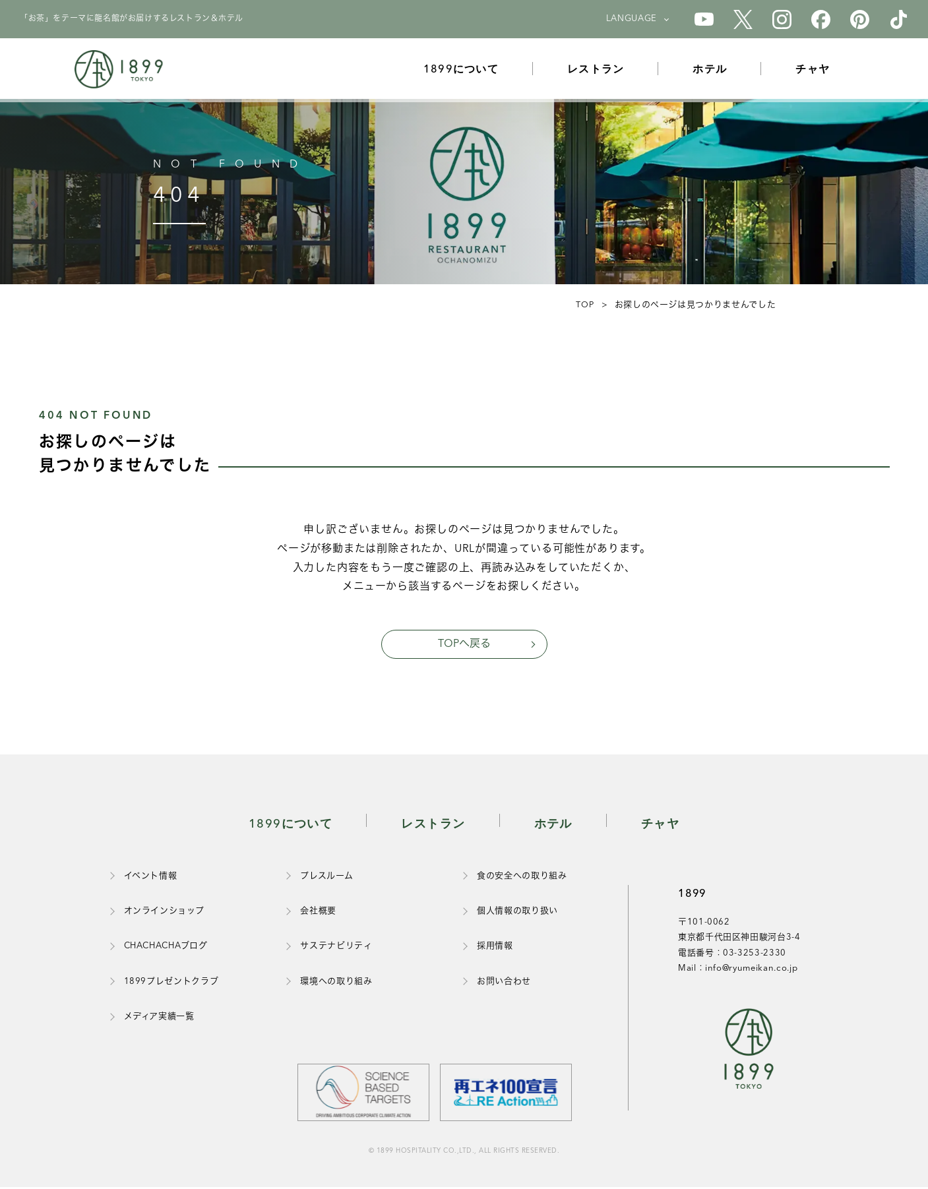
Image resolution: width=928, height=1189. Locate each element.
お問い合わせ (504, 983)
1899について (467, 72)
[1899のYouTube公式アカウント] (704, 19)
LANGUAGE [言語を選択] (631, 19)
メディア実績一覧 (159, 1018)
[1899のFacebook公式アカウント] (820, 19)
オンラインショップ (164, 913)
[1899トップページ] (122, 72)
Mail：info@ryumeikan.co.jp (737, 970)
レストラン (601, 72)
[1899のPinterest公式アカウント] (859, 19)
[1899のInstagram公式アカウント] (781, 19)
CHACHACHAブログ (166, 948)
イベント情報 (150, 878)
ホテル (715, 72)
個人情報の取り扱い (517, 913)
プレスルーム (326, 878)
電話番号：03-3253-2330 (732, 955)
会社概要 (318, 913)
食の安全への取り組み (522, 878)
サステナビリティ (336, 948)
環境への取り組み (336, 983)
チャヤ (818, 72)
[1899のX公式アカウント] (743, 19)
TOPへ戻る (464, 645)
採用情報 (495, 948)
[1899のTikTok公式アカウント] (898, 19)
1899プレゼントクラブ (171, 983)
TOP (583, 305)
